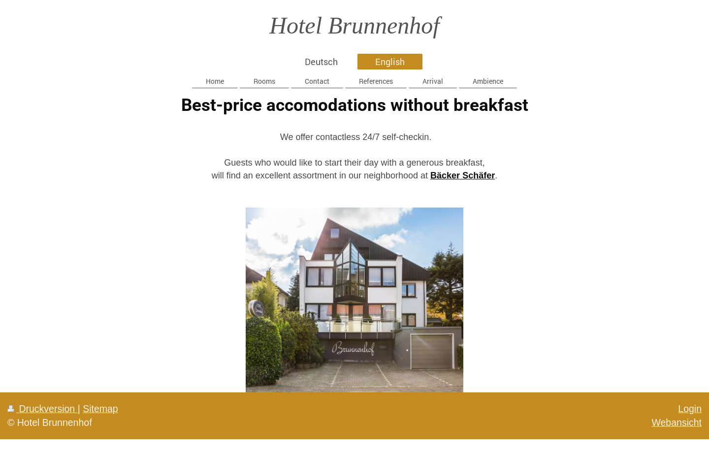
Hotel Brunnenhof (354, 25)
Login (690, 408)
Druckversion (42, 408)
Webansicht (676, 422)
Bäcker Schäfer (462, 175)
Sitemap (100, 408)
